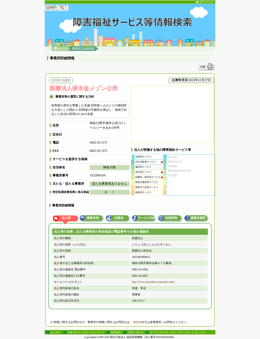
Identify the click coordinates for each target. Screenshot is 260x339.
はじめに (55, 332)
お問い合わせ (135, 332)
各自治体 (138, 322)
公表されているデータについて (85, 332)
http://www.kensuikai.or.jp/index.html (153, 281)
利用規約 (115, 332)
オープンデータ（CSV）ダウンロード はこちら (177, 332)
